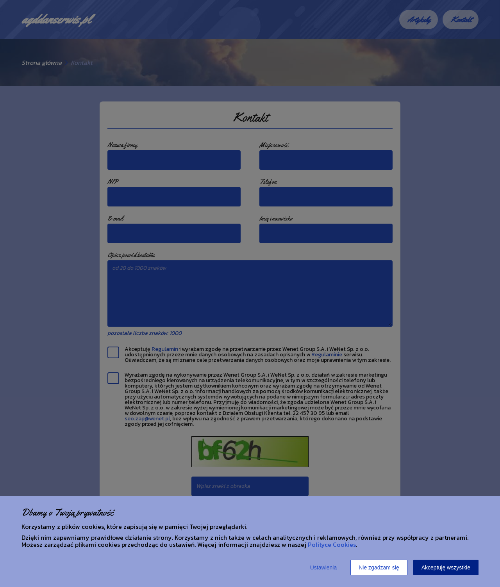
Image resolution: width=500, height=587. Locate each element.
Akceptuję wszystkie (445, 567)
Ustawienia (323, 567)
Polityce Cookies (332, 544)
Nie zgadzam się (379, 567)
